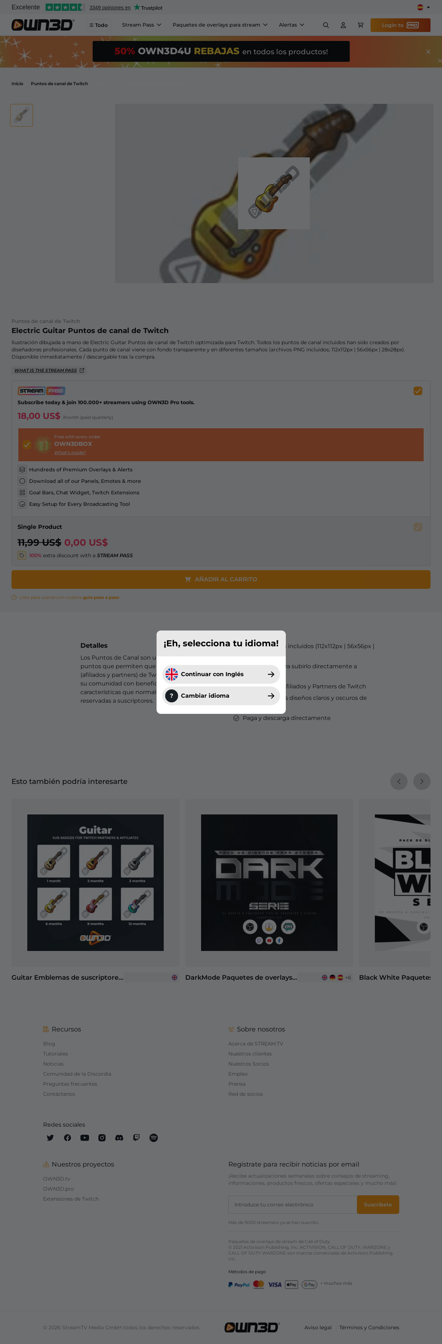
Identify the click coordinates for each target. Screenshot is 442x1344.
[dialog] (221, 672)
